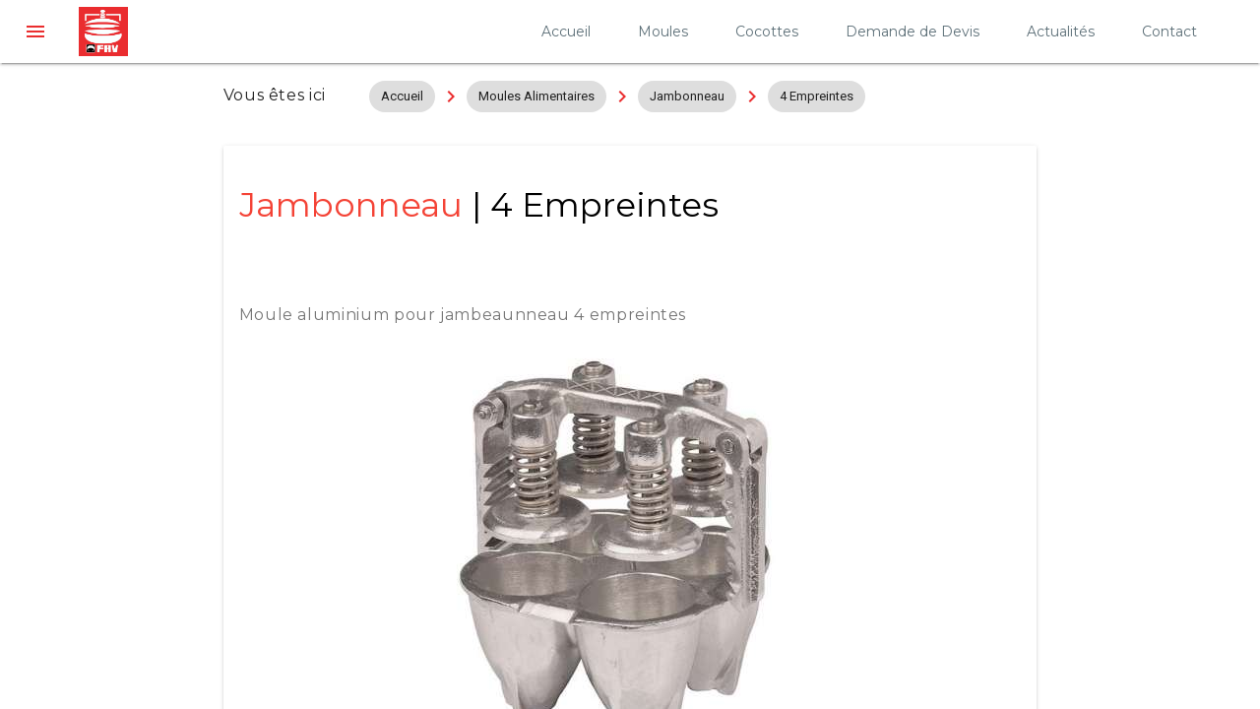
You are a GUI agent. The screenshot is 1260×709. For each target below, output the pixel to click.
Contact (1169, 31)
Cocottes (766, 31)
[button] (35, 31)
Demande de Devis (912, 31)
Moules (663, 31)
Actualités (1061, 31)
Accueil (566, 31)
